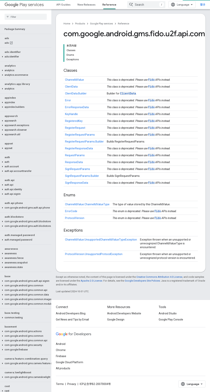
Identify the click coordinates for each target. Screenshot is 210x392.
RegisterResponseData (79, 148)
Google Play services (101, 23)
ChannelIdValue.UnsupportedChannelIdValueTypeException (101, 239)
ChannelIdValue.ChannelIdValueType (87, 204)
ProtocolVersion (74, 218)
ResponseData (74, 162)
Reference (123, 23)
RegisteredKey (74, 120)
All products (63, 368)
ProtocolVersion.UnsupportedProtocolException (93, 254)
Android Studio (168, 313)
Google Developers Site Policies (142, 280)
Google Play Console (171, 319)
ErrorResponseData (77, 107)
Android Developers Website (124, 313)
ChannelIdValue (74, 79)
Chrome (61, 350)
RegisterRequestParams (80, 134)
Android (60, 343)
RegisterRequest (75, 127)
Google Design (115, 319)
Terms (60, 384)
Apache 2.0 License (91, 280)
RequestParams (75, 155)
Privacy (71, 384)
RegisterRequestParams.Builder (84, 141)
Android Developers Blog (70, 313)
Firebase (61, 356)
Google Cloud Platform (69, 362)
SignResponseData (76, 182)
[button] (25, 56)
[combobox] (146, 4)
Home (67, 23)
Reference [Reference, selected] (109, 4)
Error (68, 100)
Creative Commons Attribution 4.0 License (159, 276)
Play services (24, 4)
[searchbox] (26, 17)
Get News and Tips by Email (72, 319)
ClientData (71, 86)
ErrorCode (71, 211)
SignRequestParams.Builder (82, 175)
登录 (202, 4)
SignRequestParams (77, 169)
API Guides (63, 4)
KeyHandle (71, 114)
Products (80, 23)
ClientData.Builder (76, 93)
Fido (151, 79)
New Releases (86, 4)
